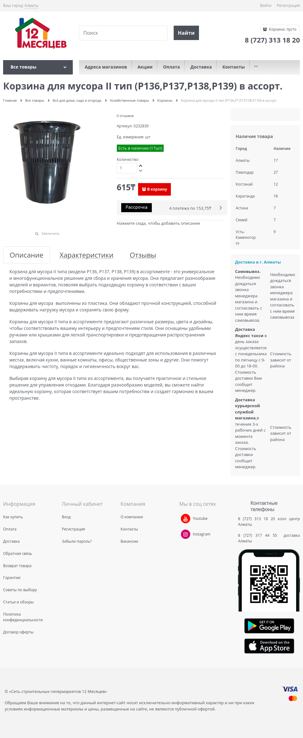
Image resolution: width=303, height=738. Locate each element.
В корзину (157, 189)
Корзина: (282, 29)
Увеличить (51, 233)
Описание (26, 255)
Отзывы (143, 255)
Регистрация (288, 5)
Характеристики (86, 255)
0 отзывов (125, 115)
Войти (265, 5)
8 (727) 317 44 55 (259, 535)
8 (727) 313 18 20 (256, 518)
